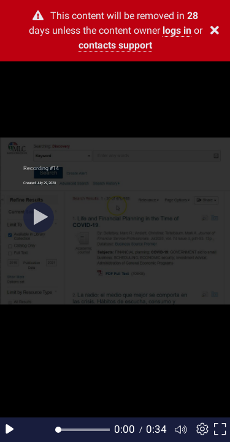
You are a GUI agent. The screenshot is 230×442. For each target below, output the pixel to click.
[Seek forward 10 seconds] (48, 429)
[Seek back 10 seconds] (29, 429)
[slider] (84, 429)
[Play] (38, 217)
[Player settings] (200, 429)
